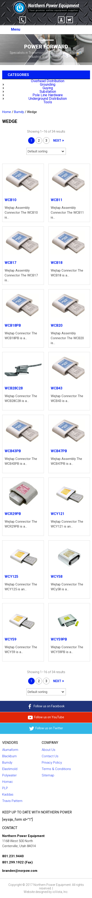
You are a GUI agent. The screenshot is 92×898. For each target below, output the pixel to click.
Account (61, 20)
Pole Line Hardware (47, 95)
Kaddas (7, 794)
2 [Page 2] (39, 140)
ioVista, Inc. (60, 892)
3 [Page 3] (46, 140)
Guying (48, 88)
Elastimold (9, 769)
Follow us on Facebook (46, 706)
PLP (5, 788)
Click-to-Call (22, 20)
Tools (47, 102)
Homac (7, 782)
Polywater (9, 775)
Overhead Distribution (47, 81)
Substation (48, 91)
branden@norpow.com (19, 871)
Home (6, 112)
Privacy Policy (52, 763)
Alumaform (10, 750)
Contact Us (50, 756)
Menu (15, 29)
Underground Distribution (48, 98)
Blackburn (9, 756)
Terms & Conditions (56, 769)
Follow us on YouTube (46, 717)
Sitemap (48, 775)
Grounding (47, 84)
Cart (69, 20)
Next (57, 140)
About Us (48, 750)
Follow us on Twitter (46, 728)
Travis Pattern (12, 801)
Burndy (19, 112)
